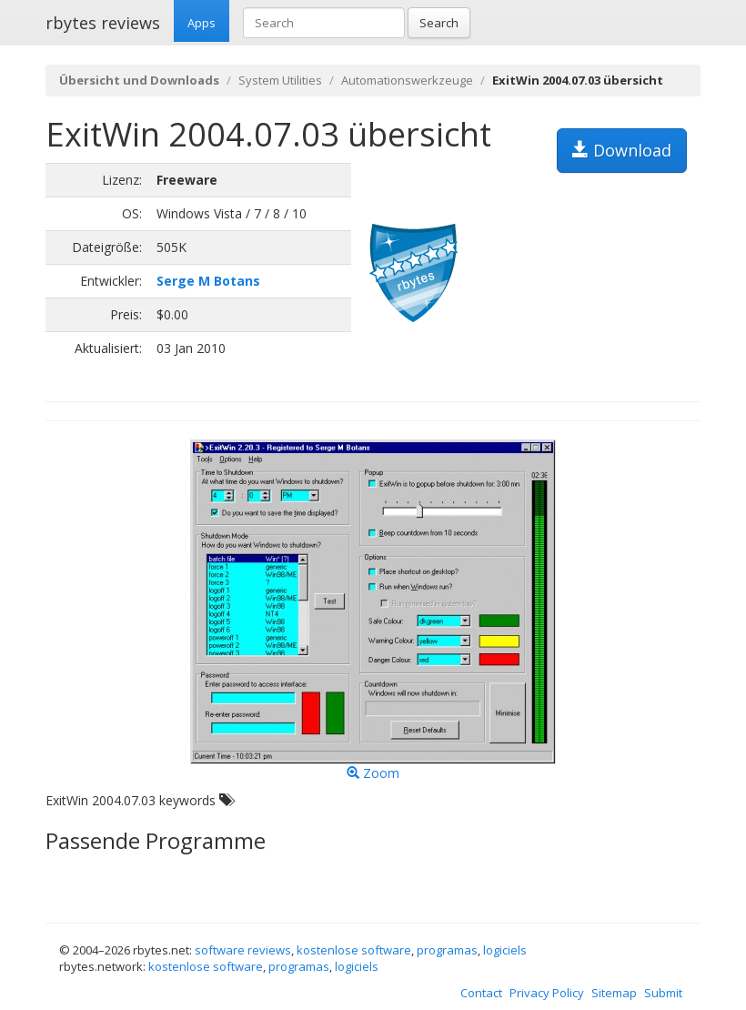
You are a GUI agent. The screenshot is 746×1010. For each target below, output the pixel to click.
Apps (201, 23)
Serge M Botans (208, 280)
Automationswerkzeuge (407, 80)
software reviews (243, 950)
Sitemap (614, 993)
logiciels (505, 950)
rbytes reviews (102, 23)
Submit (663, 993)
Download (621, 150)
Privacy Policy (546, 993)
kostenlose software (354, 950)
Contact (481, 993)
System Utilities (280, 80)
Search (439, 23)
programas (447, 950)
